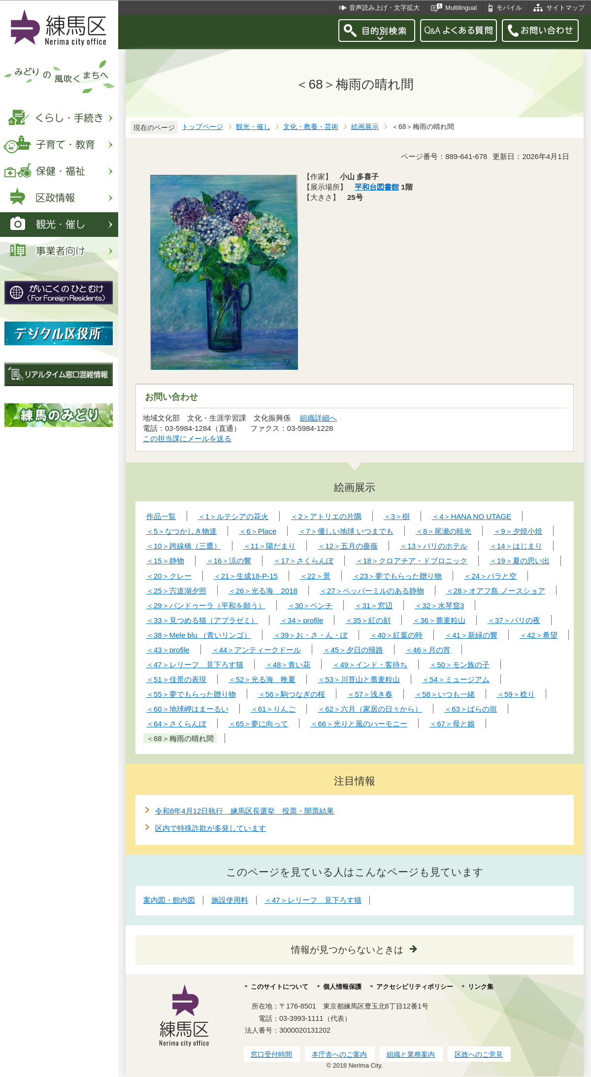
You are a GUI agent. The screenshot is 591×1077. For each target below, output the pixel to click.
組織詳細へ (318, 418)
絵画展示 (365, 127)
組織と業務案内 (411, 1054)
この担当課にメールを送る (187, 438)
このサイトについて (279, 986)
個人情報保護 (342, 986)
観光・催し (253, 127)
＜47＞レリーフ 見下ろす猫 (312, 900)
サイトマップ (565, 7)
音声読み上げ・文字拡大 (384, 7)
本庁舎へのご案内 (339, 1054)
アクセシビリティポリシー (414, 986)
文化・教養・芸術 (310, 127)
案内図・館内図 (169, 900)
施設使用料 (229, 900)
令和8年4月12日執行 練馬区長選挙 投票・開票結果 (244, 811)
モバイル (509, 7)
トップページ (202, 127)
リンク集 (480, 986)
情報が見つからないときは (347, 950)
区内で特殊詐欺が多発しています (210, 828)
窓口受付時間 (271, 1054)
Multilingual (461, 7)
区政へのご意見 (479, 1054)
